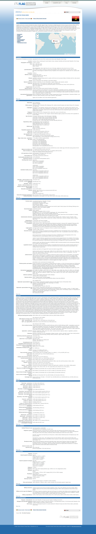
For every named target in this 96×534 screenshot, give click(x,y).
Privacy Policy (27, 526)
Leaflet (66, 54)
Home (46, 3)
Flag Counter (25, 3)
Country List (57, 3)
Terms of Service (21, 526)
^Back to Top (18, 197)
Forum (74, 3)
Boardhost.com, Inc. (34, 526)
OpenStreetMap (72, 54)
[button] (59, 40)
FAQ (66, 3)
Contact (16, 526)
